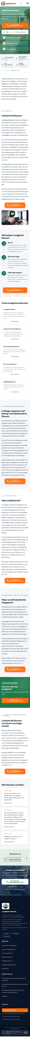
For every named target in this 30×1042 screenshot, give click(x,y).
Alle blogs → (5, 996)
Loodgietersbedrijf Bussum (9, 965)
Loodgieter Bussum (7, 197)
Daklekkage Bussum (7, 961)
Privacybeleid (13, 1033)
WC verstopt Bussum (7, 953)
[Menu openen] (27, 3)
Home (3, 70)
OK (25, 1032)
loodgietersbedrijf (21, 189)
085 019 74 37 (13, 473)
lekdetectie (7, 167)
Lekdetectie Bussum (8, 120)
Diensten (7, 70)
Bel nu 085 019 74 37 (15, 1010)
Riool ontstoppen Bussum (8, 949)
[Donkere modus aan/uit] (21, 3)
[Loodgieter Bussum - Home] (8, 3)
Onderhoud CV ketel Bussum (9, 945)
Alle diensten (5, 968)
